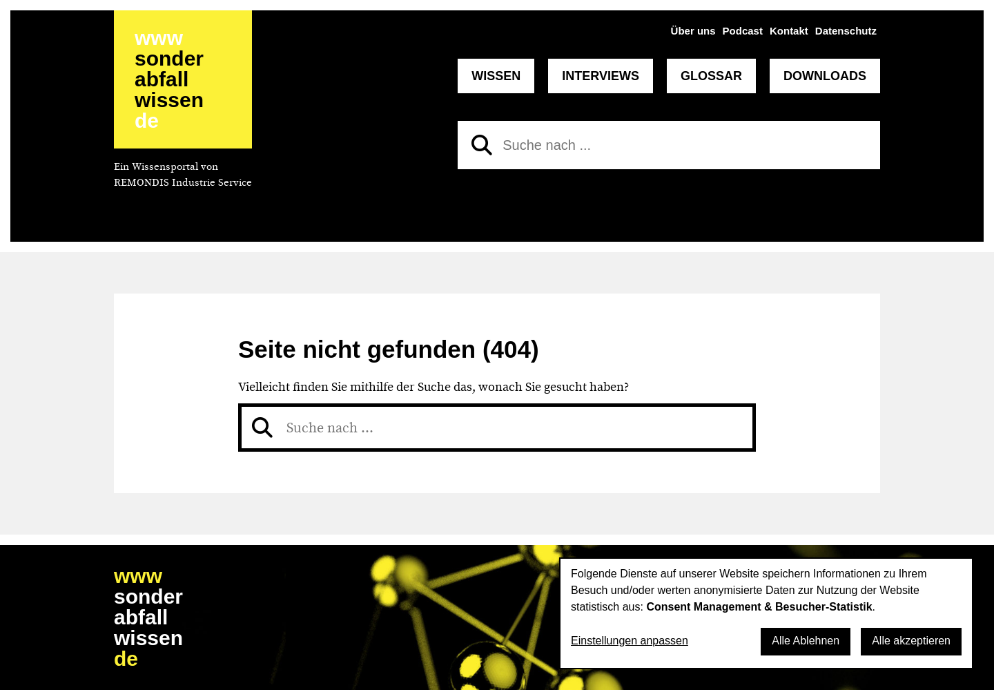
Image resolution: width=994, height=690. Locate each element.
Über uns (693, 31)
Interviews (600, 76)
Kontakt (789, 31)
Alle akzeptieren (911, 640)
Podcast (743, 31)
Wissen (495, 76)
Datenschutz (846, 31)
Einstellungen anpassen (629, 640)
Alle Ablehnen (805, 640)
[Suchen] (482, 145)
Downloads (824, 76)
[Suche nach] (669, 145)
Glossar (711, 76)
